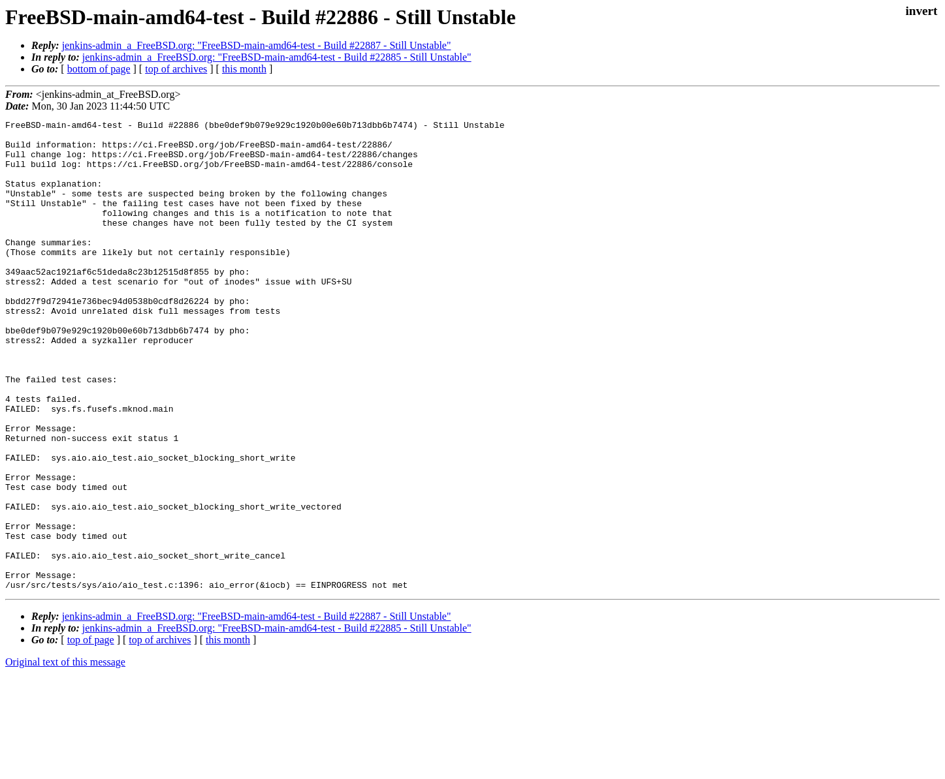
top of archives (176, 68)
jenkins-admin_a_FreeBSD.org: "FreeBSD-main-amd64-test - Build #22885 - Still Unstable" (277, 57)
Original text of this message (65, 755)
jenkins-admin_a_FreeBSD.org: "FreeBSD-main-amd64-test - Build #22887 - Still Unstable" (256, 45)
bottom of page (99, 68)
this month (244, 68)
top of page (90, 733)
